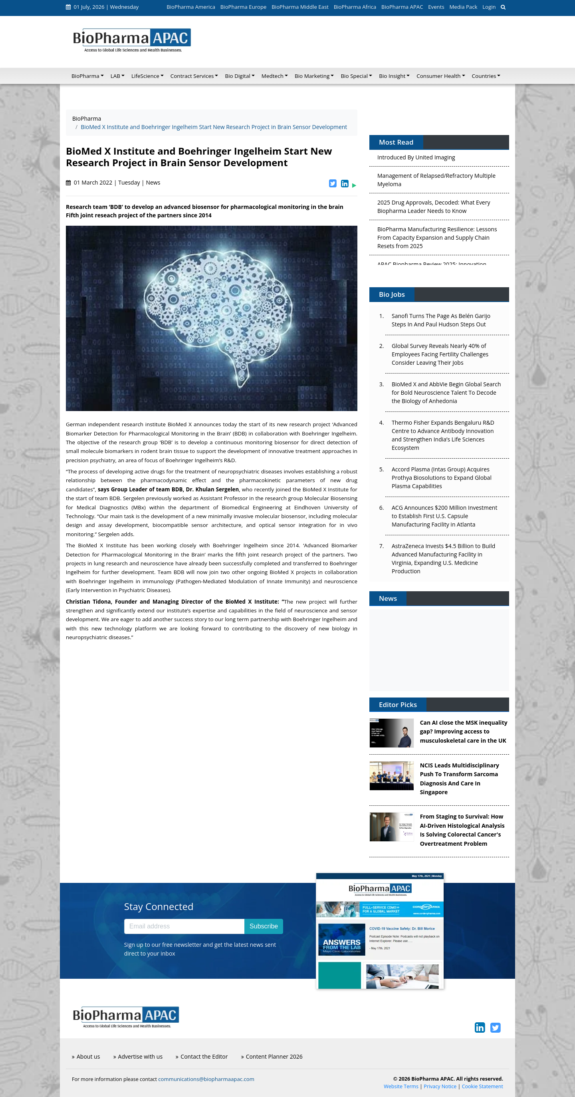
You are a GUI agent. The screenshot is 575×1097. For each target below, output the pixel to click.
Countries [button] (484, 75)
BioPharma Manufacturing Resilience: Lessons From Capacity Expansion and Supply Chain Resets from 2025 (437, 239)
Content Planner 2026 (272, 1056)
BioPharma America (191, 6)
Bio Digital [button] (237, 75)
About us (86, 1056)
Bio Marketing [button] (312, 75)
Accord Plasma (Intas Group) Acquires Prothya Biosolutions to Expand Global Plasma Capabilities (442, 477)
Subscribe (264, 926)
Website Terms (401, 1086)
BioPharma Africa (355, 6)
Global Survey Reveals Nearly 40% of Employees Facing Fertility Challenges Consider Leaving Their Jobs (440, 354)
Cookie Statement (482, 1086)
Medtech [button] (273, 75)
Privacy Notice (440, 1086)
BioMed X (180, 424)
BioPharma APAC (402, 6)
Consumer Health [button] (438, 75)
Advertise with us (138, 1056)
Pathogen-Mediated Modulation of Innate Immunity (243, 581)
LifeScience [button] (145, 75)
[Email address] (184, 926)
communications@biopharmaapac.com (206, 1079)
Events (436, 6)
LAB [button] (115, 75)
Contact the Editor (202, 1056)
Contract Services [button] (192, 75)
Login (489, 6)
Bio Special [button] (354, 75)
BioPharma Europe (243, 6)
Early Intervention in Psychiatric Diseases (118, 590)
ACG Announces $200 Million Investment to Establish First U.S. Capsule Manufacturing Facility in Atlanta (444, 516)
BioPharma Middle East (300, 6)
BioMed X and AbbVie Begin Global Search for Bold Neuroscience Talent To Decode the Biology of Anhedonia (446, 392)
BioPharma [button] (85, 75)
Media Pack (463, 6)
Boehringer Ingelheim (329, 433)
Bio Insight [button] (392, 75)
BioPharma (86, 118)
